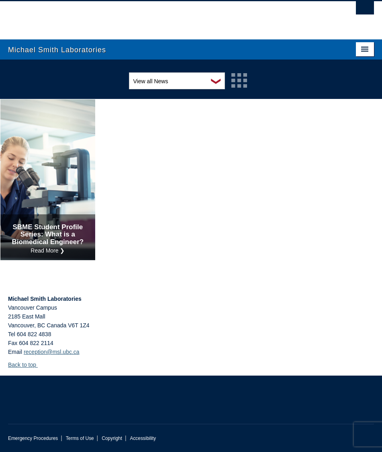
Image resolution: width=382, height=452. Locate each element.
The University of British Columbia (163, 16)
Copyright (112, 438)
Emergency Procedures (33, 438)
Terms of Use (80, 438)
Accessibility (143, 438)
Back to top (26, 365)
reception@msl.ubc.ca (52, 352)
